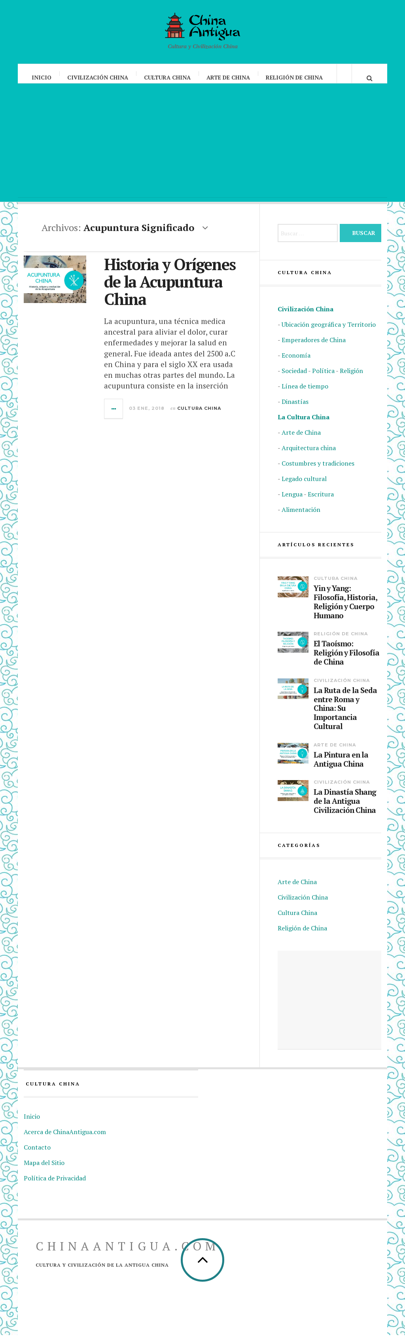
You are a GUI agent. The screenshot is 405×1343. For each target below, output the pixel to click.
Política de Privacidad (55, 1186)
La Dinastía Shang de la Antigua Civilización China (345, 809)
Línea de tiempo (305, 394)
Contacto (37, 1155)
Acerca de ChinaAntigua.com (65, 1139)
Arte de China (228, 77)
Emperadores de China (314, 347)
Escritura (321, 502)
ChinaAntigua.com (128, 1254)
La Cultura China (303, 425)
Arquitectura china (309, 455)
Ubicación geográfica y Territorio (329, 332)
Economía (296, 363)
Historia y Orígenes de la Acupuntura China (169, 289)
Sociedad (294, 378)
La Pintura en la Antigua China (341, 767)
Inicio (42, 77)
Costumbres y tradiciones (318, 471)
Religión (351, 378)
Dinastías (295, 409)
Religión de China (294, 77)
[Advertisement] (202, 150)
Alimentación (301, 517)
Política (323, 378)
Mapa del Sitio (44, 1170)
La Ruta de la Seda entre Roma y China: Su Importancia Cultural (345, 716)
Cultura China (167, 77)
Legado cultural (304, 486)
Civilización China (98, 77)
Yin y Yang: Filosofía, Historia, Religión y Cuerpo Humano (345, 610)
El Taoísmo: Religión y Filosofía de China (346, 660)
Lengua (292, 502)
